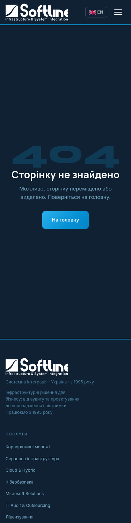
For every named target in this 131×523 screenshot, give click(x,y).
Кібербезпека (20, 482)
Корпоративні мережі (28, 446)
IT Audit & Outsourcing (28, 505)
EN (96, 12)
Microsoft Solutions (25, 493)
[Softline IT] (37, 12)
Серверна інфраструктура (32, 458)
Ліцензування (20, 517)
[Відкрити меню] (118, 12)
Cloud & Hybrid (21, 470)
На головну (65, 220)
